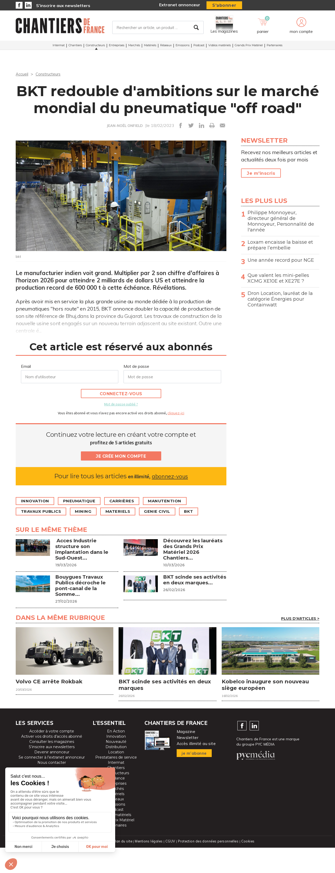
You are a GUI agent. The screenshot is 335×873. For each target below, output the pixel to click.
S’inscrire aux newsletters (63, 5)
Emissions (182, 47)
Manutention (173, 501)
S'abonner (224, 5)
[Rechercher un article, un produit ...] (158, 28)
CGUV (170, 867)
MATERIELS (125, 511)
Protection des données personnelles (208, 867)
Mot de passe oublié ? (121, 404)
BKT (201, 511)
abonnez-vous (169, 476)
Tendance (116, 803)
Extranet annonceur (179, 4)
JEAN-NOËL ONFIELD (125, 126)
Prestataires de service (116, 783)
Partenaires (274, 47)
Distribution (116, 772)
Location (116, 777)
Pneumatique (83, 501)
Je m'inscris (261, 173)
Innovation (36, 501)
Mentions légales (148, 867)
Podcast (198, 47)
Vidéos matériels (219, 47)
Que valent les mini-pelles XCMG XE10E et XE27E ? (278, 278)
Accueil (22, 74)
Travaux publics (43, 511)
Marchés (134, 47)
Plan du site (121, 867)
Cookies (249, 867)
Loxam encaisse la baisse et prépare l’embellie (280, 245)
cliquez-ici (176, 413)
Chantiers (75, 47)
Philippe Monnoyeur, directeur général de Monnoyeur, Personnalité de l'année (281, 221)
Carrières (128, 501)
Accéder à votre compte (51, 756)
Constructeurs (95, 47)
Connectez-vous (121, 393)
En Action (116, 756)
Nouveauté (116, 767)
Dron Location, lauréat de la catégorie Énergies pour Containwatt (280, 299)
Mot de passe (136, 366)
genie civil (167, 511)
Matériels (150, 47)
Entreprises (116, 47)
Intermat (59, 47)
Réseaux (166, 47)
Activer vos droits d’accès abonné (51, 762)
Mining (88, 511)
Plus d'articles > (300, 641)
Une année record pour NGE (281, 260)
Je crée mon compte (121, 456)
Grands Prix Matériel (249, 47)
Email (26, 366)
